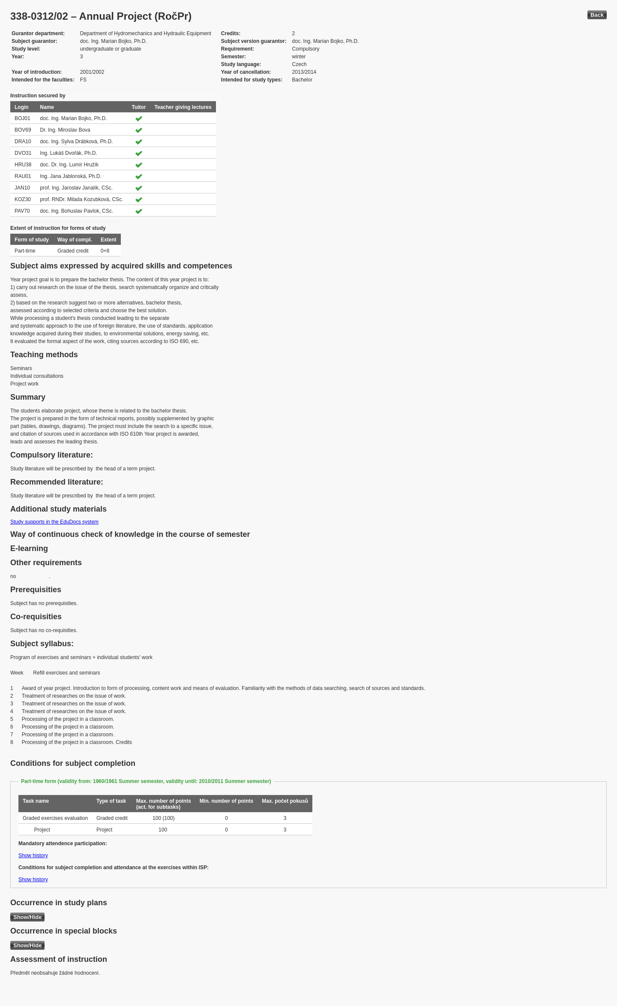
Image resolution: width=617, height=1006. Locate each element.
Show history (33, 855)
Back (597, 15)
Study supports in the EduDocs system (54, 522)
